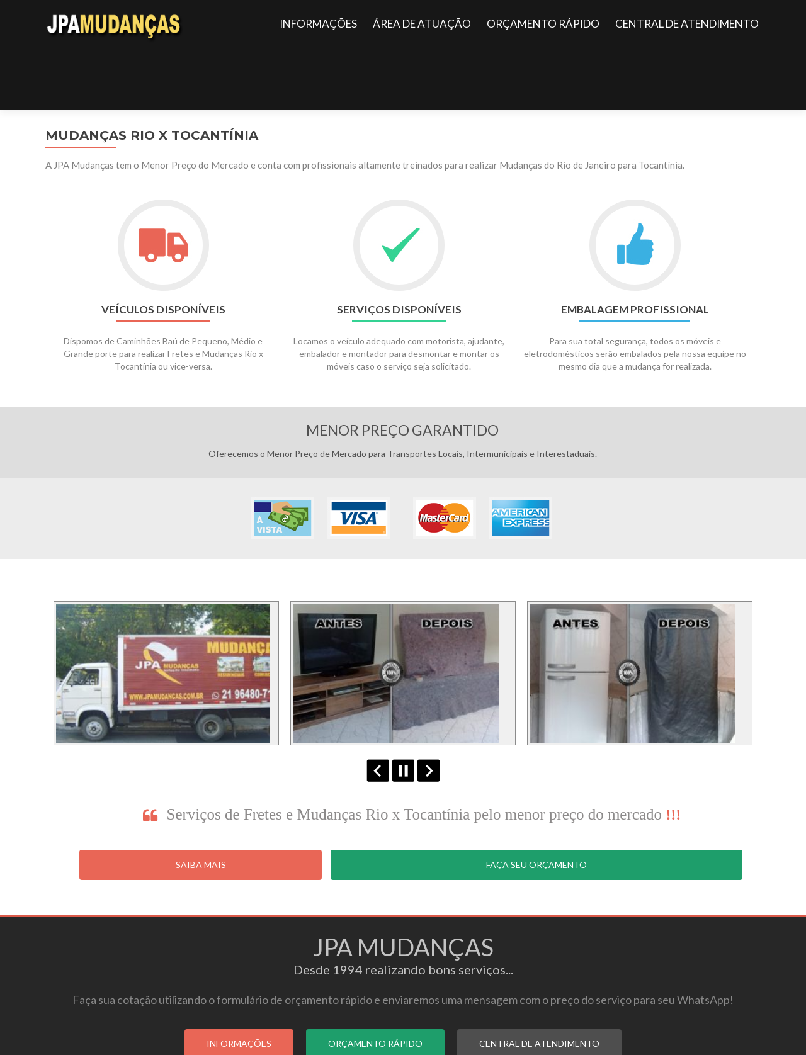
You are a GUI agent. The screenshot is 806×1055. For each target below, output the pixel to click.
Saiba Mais (201, 803)
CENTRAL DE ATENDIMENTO (687, 23)
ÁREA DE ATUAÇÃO (422, 23)
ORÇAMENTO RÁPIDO (543, 23)
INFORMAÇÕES (318, 23)
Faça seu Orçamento (536, 803)
